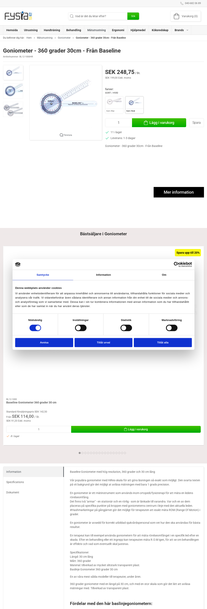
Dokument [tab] (12, 385)
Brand (109, 604)
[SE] (18, 16)
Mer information (179, 192)
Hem (29, 37)
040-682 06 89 (12, 607)
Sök (133, 16)
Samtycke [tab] (43, 274)
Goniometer (64, 37)
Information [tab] (103, 274)
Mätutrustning (45, 37)
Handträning (114, 599)
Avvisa (44, 342)
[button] (181, 30)
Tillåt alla (163, 342)
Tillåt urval (103, 342)
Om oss (146, 599)
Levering (147, 604)
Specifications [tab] (15, 374)
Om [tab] (164, 274)
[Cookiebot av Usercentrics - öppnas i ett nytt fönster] (174, 264)
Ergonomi (79, 599)
